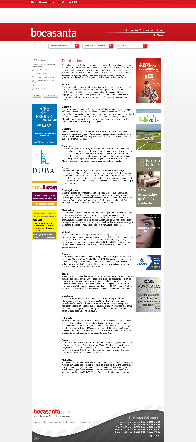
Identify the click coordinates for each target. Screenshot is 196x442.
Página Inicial (40, 422)
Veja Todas (154, 435)
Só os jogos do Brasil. (41, 69)
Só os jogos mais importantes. (44, 77)
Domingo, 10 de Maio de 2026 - (139, 422)
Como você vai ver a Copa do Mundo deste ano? (43, 65)
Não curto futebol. (40, 88)
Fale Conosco (84, 422)
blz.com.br (37, 438)
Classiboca (70, 422)
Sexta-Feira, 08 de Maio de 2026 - (138, 427)
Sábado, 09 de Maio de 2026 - (139, 425)
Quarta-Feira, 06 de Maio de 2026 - (137, 432)
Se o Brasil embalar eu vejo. (43, 85)
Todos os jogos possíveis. (42, 73)
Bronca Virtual (55, 422)
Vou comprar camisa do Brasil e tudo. (45, 81)
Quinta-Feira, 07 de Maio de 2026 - (137, 430)
